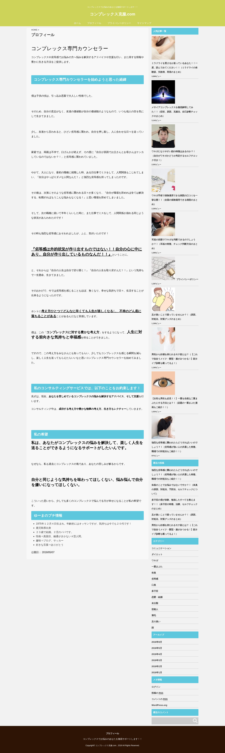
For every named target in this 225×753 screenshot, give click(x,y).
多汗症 (155, 591)
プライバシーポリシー (119, 23)
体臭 (154, 572)
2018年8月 (157, 642)
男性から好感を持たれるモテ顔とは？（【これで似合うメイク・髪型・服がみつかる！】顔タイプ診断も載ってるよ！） (175, 358)
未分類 (155, 603)
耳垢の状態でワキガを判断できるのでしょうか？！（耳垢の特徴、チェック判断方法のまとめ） (175, 244)
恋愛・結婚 (157, 597)
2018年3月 (157, 660)
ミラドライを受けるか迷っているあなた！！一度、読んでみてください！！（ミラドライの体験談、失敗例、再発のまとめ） (175, 67)
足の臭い (156, 621)
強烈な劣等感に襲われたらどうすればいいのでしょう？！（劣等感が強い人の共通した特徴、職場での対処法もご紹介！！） (175, 447)
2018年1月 (157, 672)
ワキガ (155, 560)
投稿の (157, 693)
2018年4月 (157, 654)
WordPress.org (159, 705)
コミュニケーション (161, 548)
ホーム (77, 23)
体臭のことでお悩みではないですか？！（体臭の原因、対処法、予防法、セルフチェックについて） (175, 489)
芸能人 (155, 609)
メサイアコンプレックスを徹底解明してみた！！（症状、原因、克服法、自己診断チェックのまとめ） (175, 111)
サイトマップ (144, 23)
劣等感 (155, 579)
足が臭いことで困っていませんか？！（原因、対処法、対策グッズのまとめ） (175, 316)
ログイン (156, 687)
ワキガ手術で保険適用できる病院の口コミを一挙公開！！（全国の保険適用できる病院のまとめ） (175, 199)
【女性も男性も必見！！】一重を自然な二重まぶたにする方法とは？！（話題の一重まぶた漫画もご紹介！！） (175, 402)
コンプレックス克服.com (112, 14)
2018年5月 (157, 648)
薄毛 (154, 615)
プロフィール (94, 23)
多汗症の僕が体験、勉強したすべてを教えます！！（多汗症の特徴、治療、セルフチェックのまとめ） (175, 504)
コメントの (160, 699)
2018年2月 (157, 666)
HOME (34, 30)
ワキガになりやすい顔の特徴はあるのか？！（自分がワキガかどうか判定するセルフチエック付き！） (175, 155)
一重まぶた (157, 566)
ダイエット (157, 554)
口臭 (154, 585)
